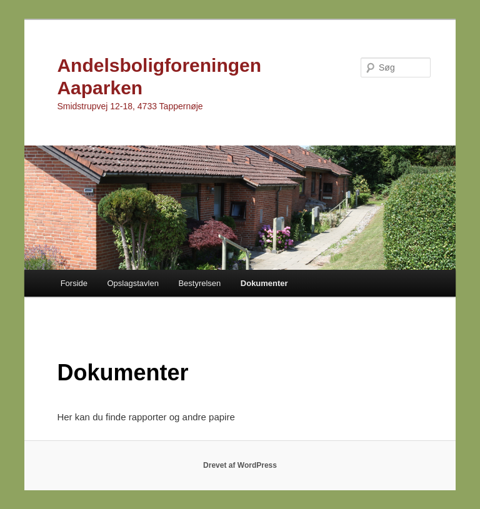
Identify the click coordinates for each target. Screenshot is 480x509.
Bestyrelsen (199, 283)
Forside (74, 283)
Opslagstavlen (132, 283)
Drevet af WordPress (240, 465)
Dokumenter (264, 283)
